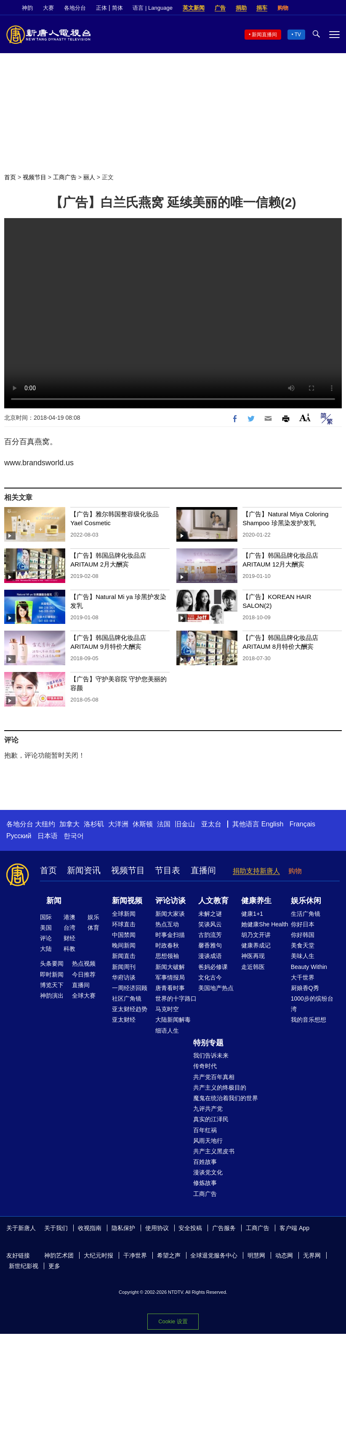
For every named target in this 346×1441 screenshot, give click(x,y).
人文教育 (213, 900)
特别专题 (208, 1043)
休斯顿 (143, 824)
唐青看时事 (170, 988)
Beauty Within (309, 966)
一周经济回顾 (129, 988)
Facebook (307, 8)
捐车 (261, 8)
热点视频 (84, 963)
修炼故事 (205, 1182)
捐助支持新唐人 (256, 870)
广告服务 (224, 1228)
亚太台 (211, 824)
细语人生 (167, 1030)
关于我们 (56, 1228)
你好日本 (302, 924)
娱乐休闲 (306, 900)
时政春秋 (167, 945)
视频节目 (34, 177)
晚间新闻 (124, 945)
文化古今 (210, 977)
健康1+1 (252, 913)
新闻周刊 (124, 966)
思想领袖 (167, 956)
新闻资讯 (84, 870)
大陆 (46, 948)
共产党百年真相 (213, 1077)
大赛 (48, 8)
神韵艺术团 (59, 1255)
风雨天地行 (208, 1140)
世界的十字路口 (176, 998)
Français (302, 824)
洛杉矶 (94, 824)
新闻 (53, 900)
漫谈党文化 (208, 1172)
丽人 (89, 177)
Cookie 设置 (172, 1321)
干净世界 (135, 1255)
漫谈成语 (210, 956)
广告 (220, 8)
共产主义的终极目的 (219, 1087)
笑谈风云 (210, 924)
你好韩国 (302, 934)
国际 (46, 917)
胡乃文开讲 (256, 934)
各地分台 (75, 8)
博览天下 (52, 985)
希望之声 (169, 1255)
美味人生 (302, 956)
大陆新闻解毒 (173, 1019)
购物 (282, 8)
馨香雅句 (210, 945)
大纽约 (45, 824)
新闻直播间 (264, 35)
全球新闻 (124, 913)
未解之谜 (210, 913)
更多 (54, 1266)
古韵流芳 (210, 934)
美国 (46, 927)
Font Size (305, 417)
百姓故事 (205, 1161)
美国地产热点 (216, 988)
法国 (163, 824)
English (272, 824)
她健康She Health (264, 924)
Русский (18, 835)
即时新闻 (52, 974)
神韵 (27, 8)
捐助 (241, 8)
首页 (10, 177)
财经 (69, 938)
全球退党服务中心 (213, 1255)
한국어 (74, 835)
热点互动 (167, 924)
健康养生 (256, 900)
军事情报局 (170, 977)
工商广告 (65, 177)
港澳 (69, 917)
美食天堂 (302, 945)
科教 (69, 948)
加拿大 (69, 824)
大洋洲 (118, 824)
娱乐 (93, 917)
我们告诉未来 (211, 1055)
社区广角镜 (126, 998)
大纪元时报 (98, 1255)
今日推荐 (84, 974)
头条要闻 (52, 963)
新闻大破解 (170, 966)
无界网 (312, 1255)
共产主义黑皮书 (213, 1151)
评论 (46, 938)
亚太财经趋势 (129, 1009)
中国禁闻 (124, 934)
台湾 (69, 927)
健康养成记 (256, 945)
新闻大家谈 (170, 913)
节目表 (167, 870)
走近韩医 (253, 966)
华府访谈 (124, 977)
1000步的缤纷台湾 (312, 1003)
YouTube (335, 8)
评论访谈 (170, 900)
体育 (93, 927)
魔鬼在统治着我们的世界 (225, 1098)
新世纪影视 (23, 1266)
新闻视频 (127, 900)
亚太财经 (124, 1019)
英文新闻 (194, 8)
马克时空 (167, 1009)
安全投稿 (190, 1228)
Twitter (321, 8)
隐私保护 (123, 1228)
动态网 (284, 1255)
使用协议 (157, 1228)
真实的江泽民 (211, 1119)
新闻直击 (124, 956)
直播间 (203, 870)
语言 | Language (152, 8)
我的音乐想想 (308, 1019)
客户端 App (294, 1228)
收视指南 (89, 1228)
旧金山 (185, 824)
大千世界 (302, 977)
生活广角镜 (305, 913)
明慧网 (256, 1255)
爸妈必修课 (213, 966)
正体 (101, 8)
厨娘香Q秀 (305, 988)
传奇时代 (205, 1066)
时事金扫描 (170, 934)
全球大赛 (84, 995)
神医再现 (253, 956)
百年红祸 (205, 1130)
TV (298, 35)
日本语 (47, 835)
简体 (117, 8)
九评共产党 (208, 1108)
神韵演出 (52, 995)
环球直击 (124, 924)
